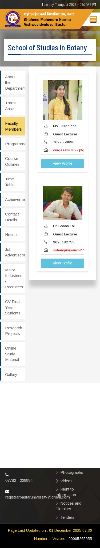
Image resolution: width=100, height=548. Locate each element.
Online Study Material (12, 354)
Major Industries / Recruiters (14, 278)
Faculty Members (13, 126)
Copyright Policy (75, 424)
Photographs (71, 472)
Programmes (15, 144)
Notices (12, 234)
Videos (66, 481)
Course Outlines (12, 161)
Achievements (15, 199)
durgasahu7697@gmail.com (76, 150)
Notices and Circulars (68, 506)
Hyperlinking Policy (77, 447)
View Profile (62, 163)
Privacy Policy (73, 416)
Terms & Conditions (65, 436)
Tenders (67, 517)
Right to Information (65, 492)
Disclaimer (69, 408)
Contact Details (12, 217)
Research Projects (13, 331)
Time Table (9, 182)
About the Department (15, 82)
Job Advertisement (15, 252)
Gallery (11, 374)
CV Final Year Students (13, 307)
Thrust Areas (11, 106)
